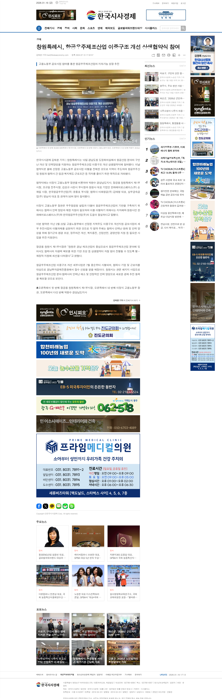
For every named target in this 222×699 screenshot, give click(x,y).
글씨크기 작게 (184, 55)
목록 (158, 55)
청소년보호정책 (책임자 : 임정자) (90, 674)
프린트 (168, 55)
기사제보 (155, 3)
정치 (67, 28)
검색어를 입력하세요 (170, 28)
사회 (74, 28)
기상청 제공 (62, 4)
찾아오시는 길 (51, 674)
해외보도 (110, 28)
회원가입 (174, 3)
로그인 (183, 3)
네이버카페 (65, 506)
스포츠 (91, 28)
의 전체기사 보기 (125, 300)
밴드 (71, 506)
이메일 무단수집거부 (114, 674)
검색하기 (183, 28)
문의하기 (165, 3)
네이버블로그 (58, 506)
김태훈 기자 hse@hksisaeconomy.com (52, 54)
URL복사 (153, 55)
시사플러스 (151, 28)
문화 (82, 28)
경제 (59, 28)
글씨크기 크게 (179, 55)
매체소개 (39, 674)
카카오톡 (52, 506)
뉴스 (41, 522)
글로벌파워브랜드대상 (130, 28)
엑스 (45, 506)
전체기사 (49, 28)
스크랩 (173, 55)
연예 (99, 28)
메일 (163, 55)
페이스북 (39, 506)
